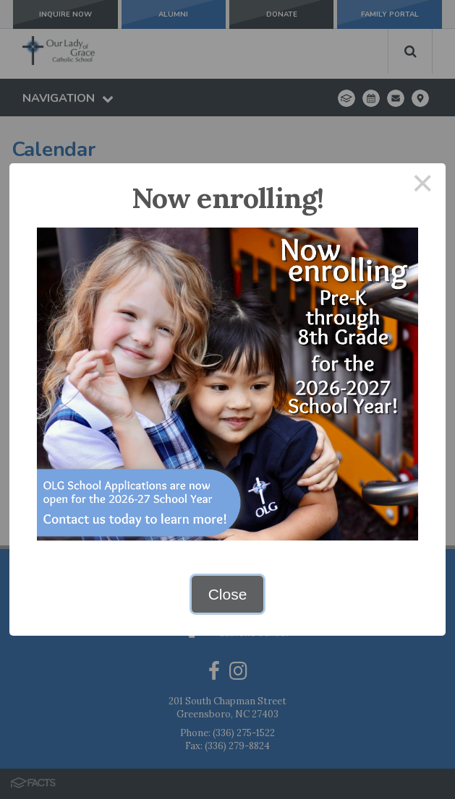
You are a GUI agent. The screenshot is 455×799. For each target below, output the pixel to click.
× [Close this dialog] (423, 186)
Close (227, 594)
